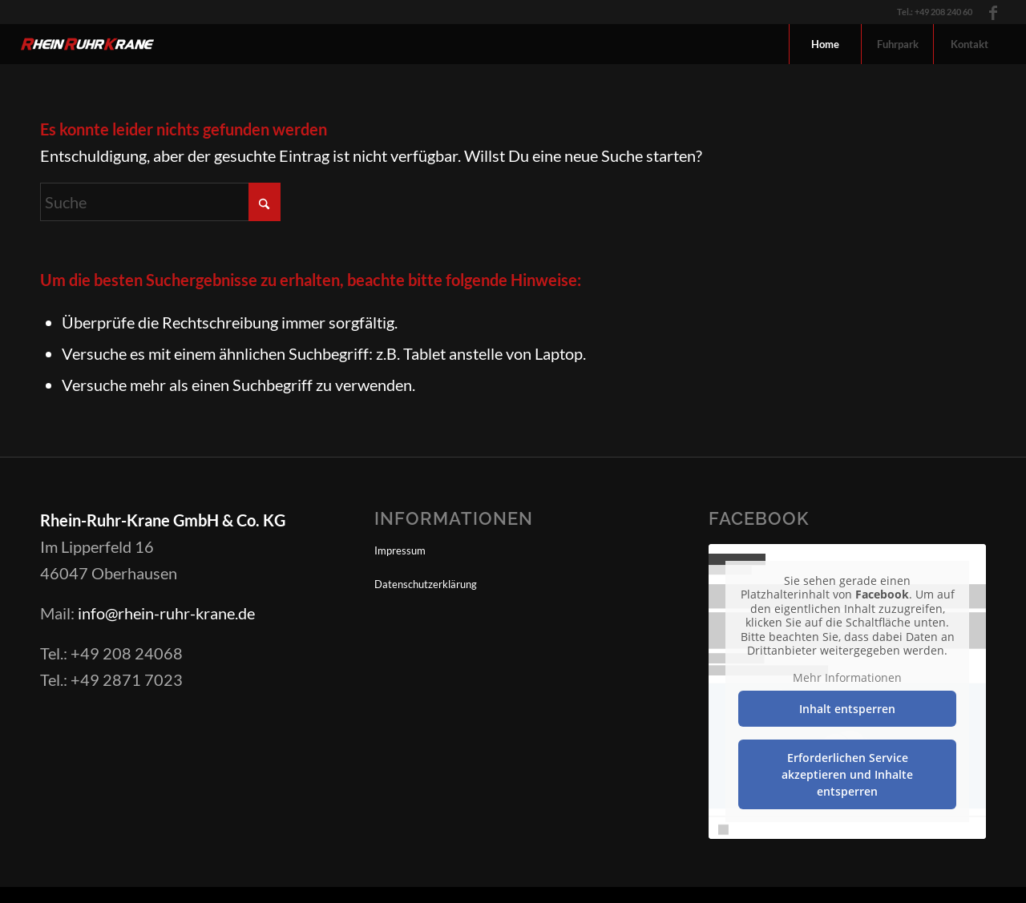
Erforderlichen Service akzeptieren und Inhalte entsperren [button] (847, 774)
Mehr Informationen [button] (847, 678)
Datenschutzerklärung (425, 584)
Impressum (400, 550)
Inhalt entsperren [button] (847, 708)
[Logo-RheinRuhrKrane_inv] (88, 44)
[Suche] (160, 202)
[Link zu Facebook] (993, 12)
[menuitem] (825, 44)
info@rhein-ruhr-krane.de (166, 613)
